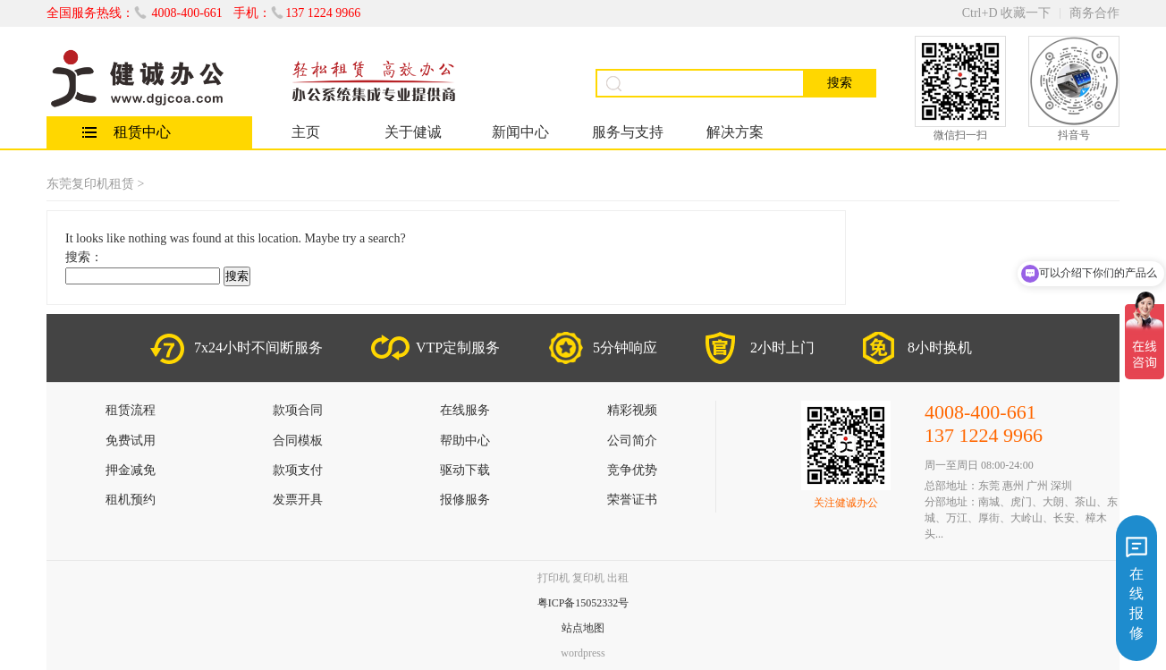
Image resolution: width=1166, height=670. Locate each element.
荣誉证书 (632, 499)
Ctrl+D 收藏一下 (1006, 13)
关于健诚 (413, 132)
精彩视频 (632, 410)
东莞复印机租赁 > (95, 184)
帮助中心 (465, 440)
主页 (306, 132)
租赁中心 (142, 132)
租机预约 (131, 499)
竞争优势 (632, 470)
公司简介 (632, 440)
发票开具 (298, 499)
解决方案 (735, 132)
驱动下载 (465, 470)
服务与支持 (627, 132)
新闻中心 (520, 132)
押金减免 (131, 470)
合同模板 (298, 440)
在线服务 (465, 410)
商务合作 (1094, 13)
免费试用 (131, 440)
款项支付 (298, 470)
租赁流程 (131, 410)
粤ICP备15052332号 (583, 603)
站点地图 (583, 628)
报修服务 (465, 499)
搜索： (84, 257)
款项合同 (298, 410)
